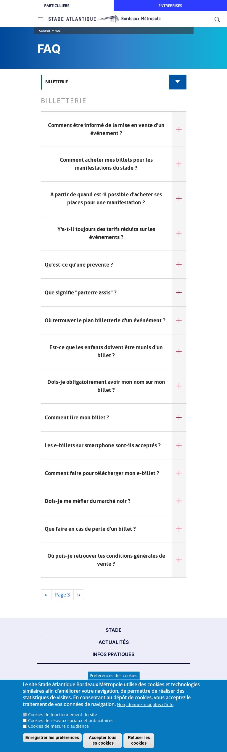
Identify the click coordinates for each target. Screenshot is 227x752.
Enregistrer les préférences (52, 741)
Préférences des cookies (113, 679)
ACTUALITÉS (114, 642)
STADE (114, 630)
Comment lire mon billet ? (77, 417)
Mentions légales (113, 674)
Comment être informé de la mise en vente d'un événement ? (106, 129)
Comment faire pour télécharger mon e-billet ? (102, 473)
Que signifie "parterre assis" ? (81, 292)
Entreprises (170, 5)
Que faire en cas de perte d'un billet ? (90, 529)
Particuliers (56, 5)
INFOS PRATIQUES (113, 654)
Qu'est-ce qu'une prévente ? (79, 265)
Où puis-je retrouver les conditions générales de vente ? (106, 560)
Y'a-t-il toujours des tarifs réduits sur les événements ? (106, 233)
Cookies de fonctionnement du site (62, 718)
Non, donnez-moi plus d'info (145, 708)
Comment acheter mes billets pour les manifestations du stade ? (106, 164)
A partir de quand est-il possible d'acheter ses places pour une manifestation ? (106, 198)
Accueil (44, 30)
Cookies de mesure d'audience (58, 730)
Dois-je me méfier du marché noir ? (88, 501)
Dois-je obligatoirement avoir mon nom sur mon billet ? (106, 386)
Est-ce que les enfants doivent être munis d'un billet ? (106, 351)
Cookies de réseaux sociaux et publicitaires (70, 724)
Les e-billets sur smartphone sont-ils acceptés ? (103, 445)
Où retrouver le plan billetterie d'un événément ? (105, 320)
